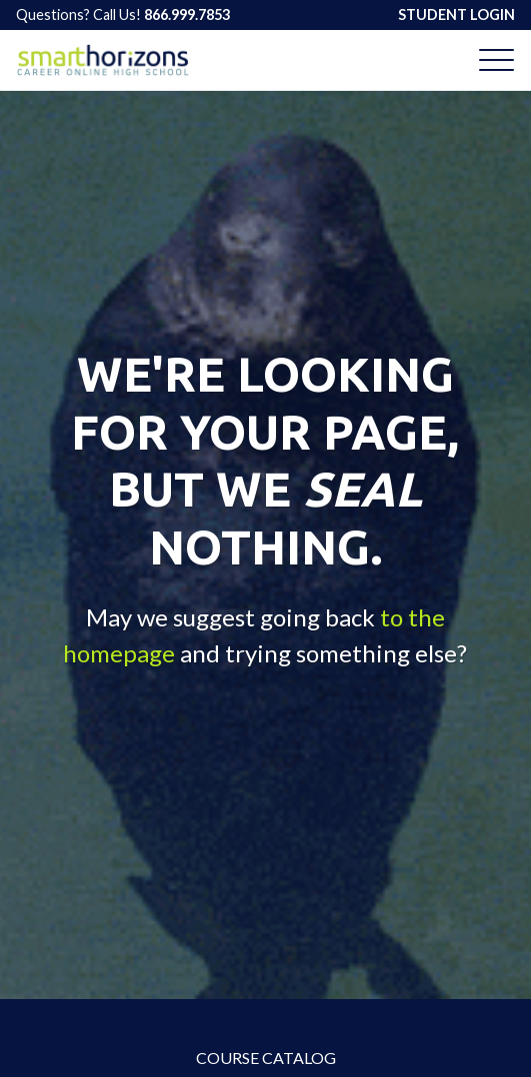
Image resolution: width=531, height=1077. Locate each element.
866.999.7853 (187, 14)
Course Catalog (266, 1057)
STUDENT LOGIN (456, 14)
